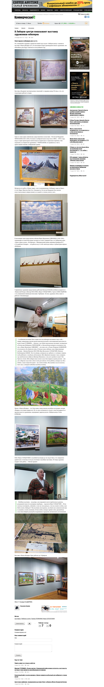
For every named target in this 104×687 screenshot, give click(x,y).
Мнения (42, 14)
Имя (16, 638)
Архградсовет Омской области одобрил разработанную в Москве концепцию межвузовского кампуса (79, 113)
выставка (18, 619)
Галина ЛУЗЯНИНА (36, 619)
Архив (55, 14)
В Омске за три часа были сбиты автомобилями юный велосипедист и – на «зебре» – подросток (79, 150)
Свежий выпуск (18, 14)
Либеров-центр (26, 619)
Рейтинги (47, 14)
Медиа (24, 14)
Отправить (18, 656)
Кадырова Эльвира (25, 606)
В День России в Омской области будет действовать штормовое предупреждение (79, 122)
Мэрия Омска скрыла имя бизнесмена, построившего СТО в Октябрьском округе (79, 141)
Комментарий (18, 644)
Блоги (51, 14)
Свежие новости (76, 107)
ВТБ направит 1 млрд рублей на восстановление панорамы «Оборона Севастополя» (79, 159)
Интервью (36, 14)
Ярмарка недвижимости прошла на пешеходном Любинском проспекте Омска (79, 167)
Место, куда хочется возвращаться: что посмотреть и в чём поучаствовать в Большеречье (79, 132)
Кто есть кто (30, 14)
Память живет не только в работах (25, 664)
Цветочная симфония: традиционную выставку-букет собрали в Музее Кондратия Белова (41, 682)
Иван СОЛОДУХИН (49, 619)
